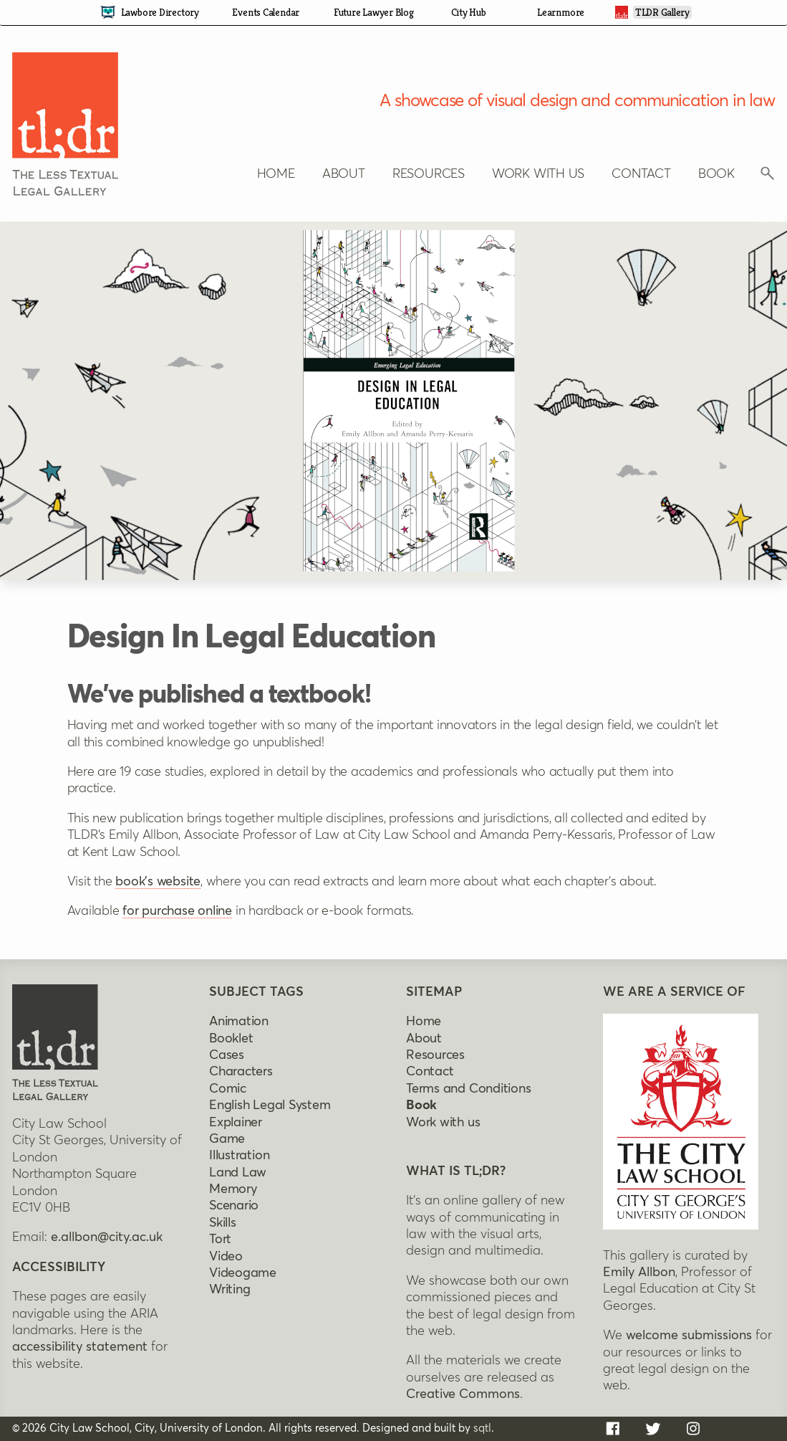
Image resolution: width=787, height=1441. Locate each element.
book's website (158, 881)
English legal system (270, 1105)
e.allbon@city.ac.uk (107, 1237)
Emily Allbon (639, 1272)
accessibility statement (80, 1347)
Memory (233, 1189)
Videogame (242, 1273)
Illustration (239, 1155)
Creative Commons (463, 1394)
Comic (227, 1089)
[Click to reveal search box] (768, 177)
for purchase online (177, 911)
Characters (241, 1071)
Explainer (235, 1122)
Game (227, 1139)
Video (226, 1256)
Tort (220, 1239)
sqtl (482, 1427)
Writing (229, 1289)
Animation (239, 1021)
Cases (226, 1055)
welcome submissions (689, 1335)
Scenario (234, 1205)
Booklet (231, 1038)
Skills (222, 1223)
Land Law (237, 1172)
